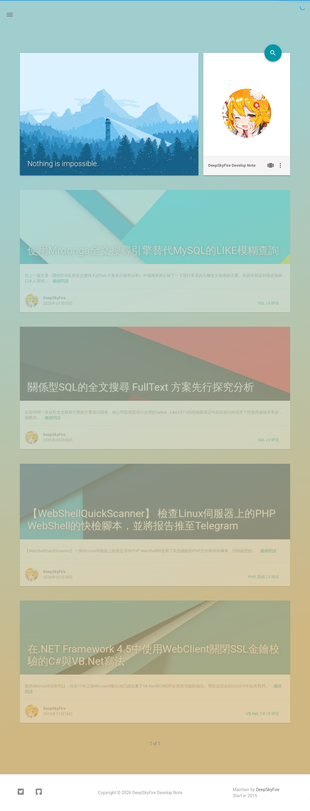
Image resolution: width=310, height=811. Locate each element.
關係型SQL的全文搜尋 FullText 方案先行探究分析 (141, 387)
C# (262, 713)
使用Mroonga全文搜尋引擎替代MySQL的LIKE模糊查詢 (153, 250)
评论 (273, 303)
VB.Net (252, 713)
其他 (261, 577)
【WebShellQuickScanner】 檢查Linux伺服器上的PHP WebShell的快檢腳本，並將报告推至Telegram (152, 519)
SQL (261, 303)
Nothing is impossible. (63, 163)
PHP (251, 577)
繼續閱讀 (60, 281)
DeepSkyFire (267, 789)
